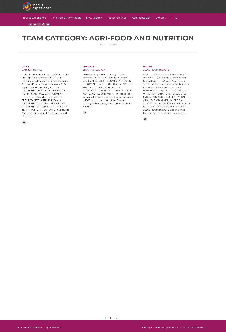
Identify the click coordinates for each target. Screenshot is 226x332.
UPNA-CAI (88, 66)
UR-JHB (147, 66)
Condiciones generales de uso (168, 327)
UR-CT (25, 66)
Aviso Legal (147, 327)
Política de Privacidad (194, 327)
